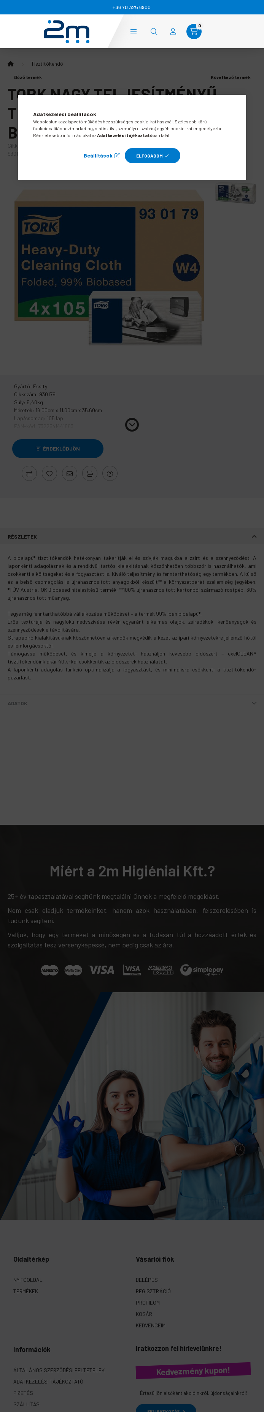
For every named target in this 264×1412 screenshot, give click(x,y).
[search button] (154, 31)
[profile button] (173, 31)
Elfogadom (149, 155)
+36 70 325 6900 (131, 7)
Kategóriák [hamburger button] (133, 31)
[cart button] (194, 31)
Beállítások (98, 155)
